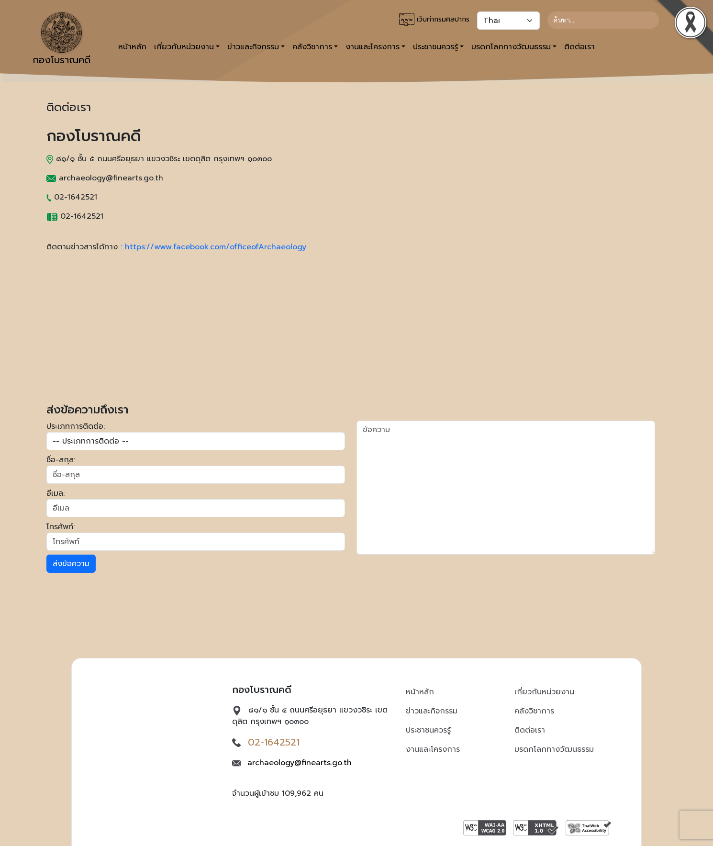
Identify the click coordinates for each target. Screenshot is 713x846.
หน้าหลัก (132, 47)
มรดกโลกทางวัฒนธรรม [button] (511, 47)
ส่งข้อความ (71, 563)
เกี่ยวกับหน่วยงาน (544, 692)
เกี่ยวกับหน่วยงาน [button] (184, 47)
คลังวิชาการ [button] (312, 47)
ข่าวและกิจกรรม (431, 711)
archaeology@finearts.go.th (299, 762)
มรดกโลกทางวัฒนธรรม (554, 749)
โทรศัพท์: (60, 527)
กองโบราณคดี (61, 39)
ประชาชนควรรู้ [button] (435, 47)
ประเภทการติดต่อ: (75, 426)
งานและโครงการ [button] (372, 47)
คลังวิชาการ (534, 711)
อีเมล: (55, 493)
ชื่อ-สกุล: (60, 460)
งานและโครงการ (433, 749)
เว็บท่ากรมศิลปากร (434, 19)
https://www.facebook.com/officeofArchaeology (215, 247)
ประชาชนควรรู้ (428, 730)
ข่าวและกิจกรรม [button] (253, 47)
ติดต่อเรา (579, 47)
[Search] (603, 20)
